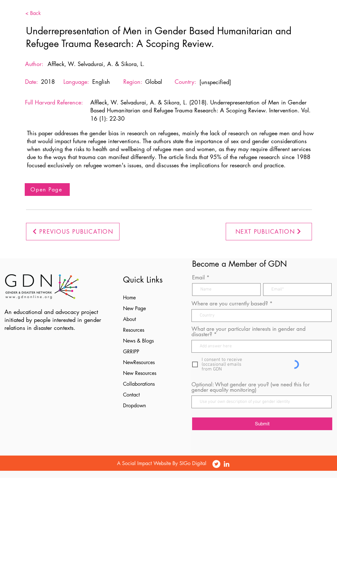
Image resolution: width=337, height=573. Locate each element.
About (129, 319)
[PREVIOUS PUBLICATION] (73, 231)
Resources (133, 330)
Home (129, 297)
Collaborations (139, 384)
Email (198, 277)
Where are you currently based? (229, 303)
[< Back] (42, 13)
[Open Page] (47, 189)
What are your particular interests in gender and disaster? (248, 331)
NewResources (139, 362)
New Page (134, 308)
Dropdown (134, 405)
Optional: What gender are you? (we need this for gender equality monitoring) (250, 387)
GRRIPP (131, 351)
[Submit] (262, 423)
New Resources (139, 373)
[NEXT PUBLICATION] (269, 231)
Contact (131, 394)
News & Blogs (138, 340)
